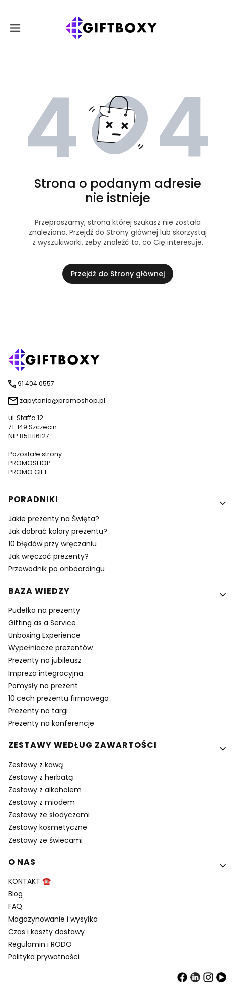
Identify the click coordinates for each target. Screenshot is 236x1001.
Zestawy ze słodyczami (49, 815)
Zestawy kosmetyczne (47, 827)
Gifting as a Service (42, 623)
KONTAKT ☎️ (29, 881)
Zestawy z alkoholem (45, 790)
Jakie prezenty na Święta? (53, 519)
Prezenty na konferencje (51, 723)
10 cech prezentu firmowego (58, 698)
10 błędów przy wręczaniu (52, 544)
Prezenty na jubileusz (45, 660)
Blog (15, 894)
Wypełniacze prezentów (50, 648)
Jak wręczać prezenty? (48, 556)
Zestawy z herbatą (40, 777)
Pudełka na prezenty (44, 610)
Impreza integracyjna (45, 673)
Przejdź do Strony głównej (118, 274)
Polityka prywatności (44, 957)
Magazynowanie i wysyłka (53, 919)
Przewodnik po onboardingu (56, 569)
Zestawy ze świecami (45, 840)
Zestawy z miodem (41, 802)
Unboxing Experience (44, 635)
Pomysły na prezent (43, 686)
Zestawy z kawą (35, 765)
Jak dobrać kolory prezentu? (57, 531)
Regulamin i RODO (40, 944)
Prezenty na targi (38, 711)
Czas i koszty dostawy (46, 932)
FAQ (15, 906)
